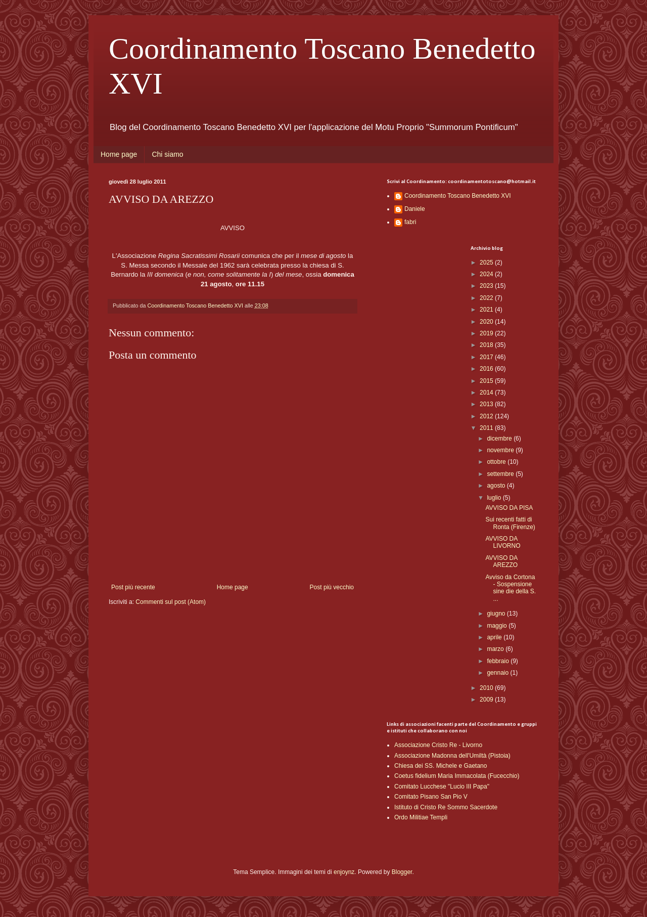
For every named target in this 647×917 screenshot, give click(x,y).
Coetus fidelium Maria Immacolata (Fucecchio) (456, 775)
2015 (487, 380)
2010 (487, 687)
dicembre (500, 438)
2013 (487, 404)
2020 (487, 321)
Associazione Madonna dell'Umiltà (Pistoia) (452, 755)
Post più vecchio (332, 587)
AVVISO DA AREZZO (501, 561)
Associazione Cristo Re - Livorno (438, 745)
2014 (487, 392)
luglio (494, 497)
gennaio (498, 672)
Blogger (402, 872)
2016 (487, 368)
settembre (501, 473)
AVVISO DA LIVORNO (502, 542)
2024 (487, 274)
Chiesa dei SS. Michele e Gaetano (440, 765)
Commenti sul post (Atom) (170, 601)
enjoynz (344, 872)
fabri (410, 222)
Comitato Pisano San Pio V (431, 796)
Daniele (414, 208)
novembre (501, 450)
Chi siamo (167, 154)
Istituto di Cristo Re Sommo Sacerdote (445, 807)
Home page (119, 154)
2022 (487, 297)
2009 (487, 699)
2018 (487, 344)
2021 (487, 309)
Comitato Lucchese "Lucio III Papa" (441, 786)
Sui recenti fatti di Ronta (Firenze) (510, 523)
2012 (487, 416)
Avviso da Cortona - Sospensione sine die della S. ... (510, 588)
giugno (496, 613)
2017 (487, 357)
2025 (487, 262)
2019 (487, 333)
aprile (495, 637)
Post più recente (133, 587)
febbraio (499, 661)
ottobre (497, 461)
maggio (498, 625)
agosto (496, 485)
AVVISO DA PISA (509, 507)
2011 (487, 427)
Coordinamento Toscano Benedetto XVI (457, 195)
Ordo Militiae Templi (420, 817)
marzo (496, 648)
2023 (487, 285)
